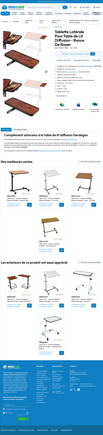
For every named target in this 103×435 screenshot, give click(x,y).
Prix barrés (40, 400)
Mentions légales (42, 430)
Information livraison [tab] (20, 129)
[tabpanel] (51, 142)
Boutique (16, 21)
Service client (56, 388)
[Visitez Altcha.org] (27, 413)
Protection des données (8, 430)
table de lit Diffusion (70, 139)
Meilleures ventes (42, 396)
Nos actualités (56, 374)
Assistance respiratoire (48, 13)
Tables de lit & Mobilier (56, 21)
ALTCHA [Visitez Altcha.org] (26, 415)
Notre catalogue (57, 379)
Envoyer (22, 419)
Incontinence (77, 13)
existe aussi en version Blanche (49, 151)
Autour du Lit (41, 21)
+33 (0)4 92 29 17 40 (85, 384)
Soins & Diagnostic (86, 13)
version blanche (72, 72)
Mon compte (56, 384)
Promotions (40, 398)
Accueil (4, 21)
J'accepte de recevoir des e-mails (15, 409)
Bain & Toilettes (22, 13)
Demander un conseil (81, 60)
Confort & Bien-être (39, 13)
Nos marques (56, 381)
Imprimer (96, 60)
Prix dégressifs (41, 402)
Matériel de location (96, 13)
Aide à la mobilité (30, 13)
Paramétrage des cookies (26, 430)
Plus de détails (61, 96)
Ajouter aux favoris (63, 60)
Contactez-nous (57, 376)
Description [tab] (6, 129)
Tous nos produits (42, 371)
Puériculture (58, 13)
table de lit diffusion (87, 66)
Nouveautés (40, 394)
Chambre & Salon (14, 13)
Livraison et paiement (58, 386)
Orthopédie (67, 13)
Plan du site (54, 430)
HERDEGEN (58, 27)
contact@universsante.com (87, 386)
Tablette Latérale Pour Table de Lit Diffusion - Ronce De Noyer (84, 21)
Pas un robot (9, 413)
